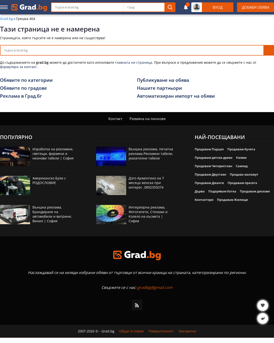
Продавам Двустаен (210, 174)
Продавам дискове (255, 191)
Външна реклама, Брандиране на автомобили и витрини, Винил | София (52, 214)
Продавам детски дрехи (213, 157)
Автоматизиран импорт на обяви (176, 96)
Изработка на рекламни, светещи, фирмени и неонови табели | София (53, 153)
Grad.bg (6, 19)
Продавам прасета (242, 183)
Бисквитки (187, 331)
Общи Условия (131, 331)
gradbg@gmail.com (155, 287)
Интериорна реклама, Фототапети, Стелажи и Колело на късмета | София (148, 214)
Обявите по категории (26, 80)
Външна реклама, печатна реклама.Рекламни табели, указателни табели (151, 153)
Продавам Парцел (209, 149)
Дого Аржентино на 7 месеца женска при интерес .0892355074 (146, 183)
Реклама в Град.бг (21, 96)
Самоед (242, 166)
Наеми (241, 157)
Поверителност (161, 331)
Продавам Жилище (232, 199)
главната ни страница (133, 62)
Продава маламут (244, 174)
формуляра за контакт (18, 66)
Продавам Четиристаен (213, 166)
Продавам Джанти (209, 183)
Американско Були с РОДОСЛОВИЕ (49, 180)
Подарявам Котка (222, 191)
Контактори (204, 199)
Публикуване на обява (163, 80)
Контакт (115, 118)
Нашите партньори (159, 88)
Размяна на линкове (148, 118)
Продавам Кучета (241, 149)
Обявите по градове (23, 88)
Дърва (200, 191)
